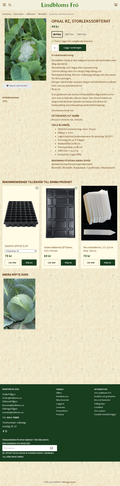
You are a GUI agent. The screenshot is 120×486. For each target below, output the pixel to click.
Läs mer (12, 262)
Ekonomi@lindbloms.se (13, 405)
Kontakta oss (62, 396)
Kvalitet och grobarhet (104, 396)
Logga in (60, 403)
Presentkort (62, 410)
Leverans (60, 407)
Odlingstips (99, 403)
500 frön (81, 34)
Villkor (59, 392)
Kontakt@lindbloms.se (13, 412)
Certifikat (98, 407)
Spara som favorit (16, 85)
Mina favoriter (62, 400)
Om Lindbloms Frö (102, 392)
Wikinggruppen (69, 482)
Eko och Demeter (102, 400)
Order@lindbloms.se (12, 398)
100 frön (69, 34)
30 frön (57, 34)
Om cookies (99, 410)
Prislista (60, 414)
